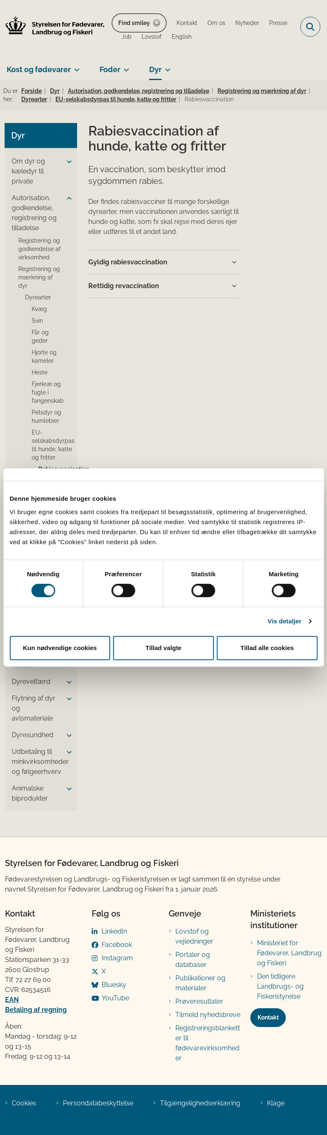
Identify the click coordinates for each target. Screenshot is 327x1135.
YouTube (115, 998)
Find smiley (134, 23)
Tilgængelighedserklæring (200, 1103)
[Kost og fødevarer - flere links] (75, 66)
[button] (67, 162)
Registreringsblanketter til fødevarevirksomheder (207, 1043)
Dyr (155, 69)
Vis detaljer (285, 621)
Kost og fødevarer (39, 69)
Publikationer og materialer (200, 983)
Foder (110, 69)
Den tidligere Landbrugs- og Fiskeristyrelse (280, 986)
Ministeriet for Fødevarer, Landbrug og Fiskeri (289, 953)
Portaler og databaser (192, 960)
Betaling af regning (36, 1010)
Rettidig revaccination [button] (123, 286)
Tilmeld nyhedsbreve (207, 1015)
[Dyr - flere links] (166, 66)
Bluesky (114, 985)
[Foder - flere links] (124, 66)
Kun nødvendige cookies (60, 647)
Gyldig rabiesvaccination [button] (127, 262)
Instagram (117, 958)
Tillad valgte (163, 647)
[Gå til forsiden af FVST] (52, 26)
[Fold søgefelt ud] (310, 27)
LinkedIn (114, 931)
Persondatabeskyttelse (98, 1103)
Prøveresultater (199, 1001)
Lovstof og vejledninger (194, 936)
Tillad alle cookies (267, 647)
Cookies (24, 1103)
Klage (276, 1103)
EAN (12, 1000)
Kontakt (268, 1017)
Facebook (117, 945)
